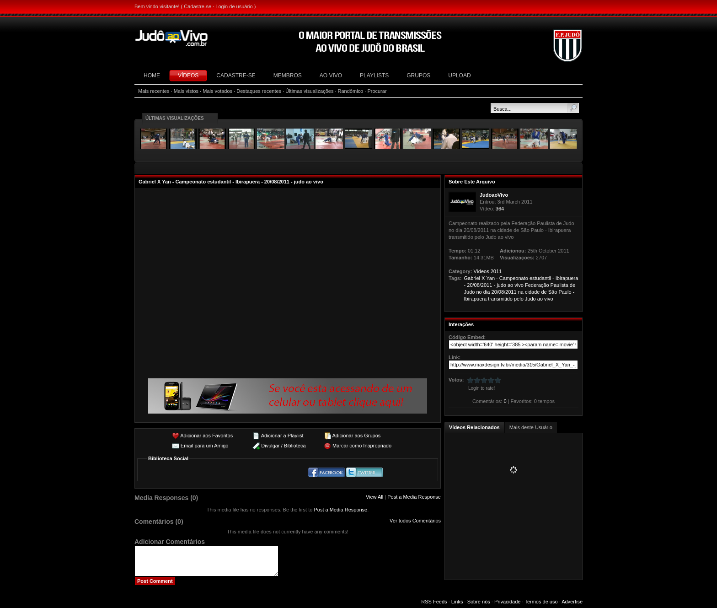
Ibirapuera (567, 278)
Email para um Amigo (205, 445)
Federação (537, 285)
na (521, 292)
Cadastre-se (197, 6)
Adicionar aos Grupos (356, 435)
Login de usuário (233, 6)
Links (457, 601)
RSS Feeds (434, 601)
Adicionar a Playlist (282, 435)
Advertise (572, 601)
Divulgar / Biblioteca (283, 445)
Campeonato (513, 278)
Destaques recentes (258, 91)
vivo (519, 285)
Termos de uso (540, 601)
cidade (532, 292)
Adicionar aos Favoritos (206, 435)
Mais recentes (153, 91)
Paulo (564, 292)
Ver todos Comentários (415, 520)
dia (486, 292)
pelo (519, 298)
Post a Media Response (414, 497)
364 (500, 208)
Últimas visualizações (309, 91)
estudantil (540, 278)
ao (510, 285)
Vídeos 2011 (487, 271)
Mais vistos (186, 91)
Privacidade (507, 601)
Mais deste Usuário (530, 427)
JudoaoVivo (494, 195)
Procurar (376, 91)
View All (374, 497)
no (479, 292)
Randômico (351, 91)
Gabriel (472, 278)
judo (501, 285)
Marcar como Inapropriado (361, 445)
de (572, 285)
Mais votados (217, 91)
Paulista (559, 285)
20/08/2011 (479, 285)
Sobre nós (478, 601)
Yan (490, 278)
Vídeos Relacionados (474, 427)
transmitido (500, 298)
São (552, 292)
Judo (469, 292)
